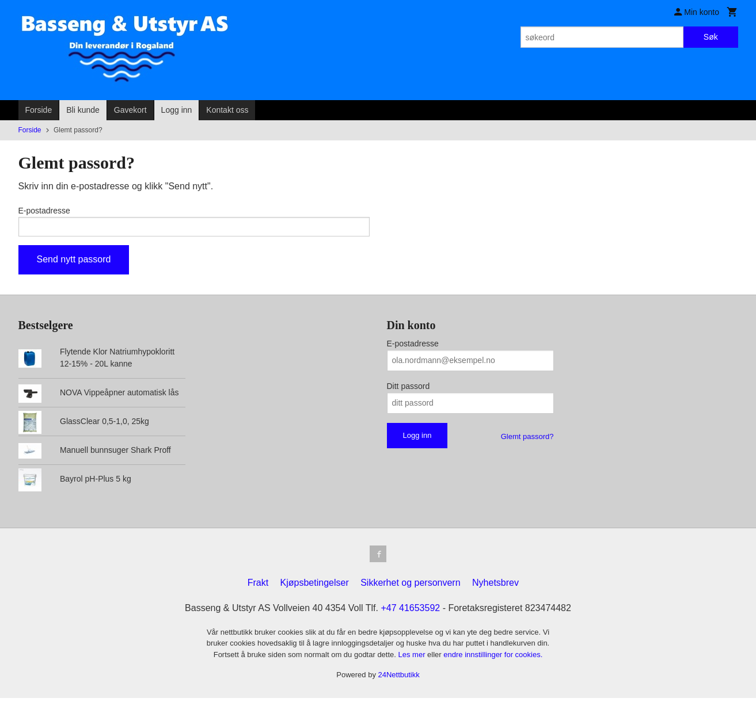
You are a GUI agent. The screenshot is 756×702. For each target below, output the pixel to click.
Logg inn (176, 110)
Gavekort (130, 110)
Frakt (258, 587)
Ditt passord (408, 388)
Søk (711, 36)
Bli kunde (83, 110)
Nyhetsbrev (495, 587)
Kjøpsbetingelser (314, 587)
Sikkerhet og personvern (410, 587)
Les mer (413, 658)
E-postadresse (44, 210)
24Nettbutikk (399, 679)
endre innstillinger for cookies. (492, 658)
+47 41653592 (410, 612)
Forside (38, 110)
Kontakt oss (227, 110)
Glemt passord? (527, 438)
